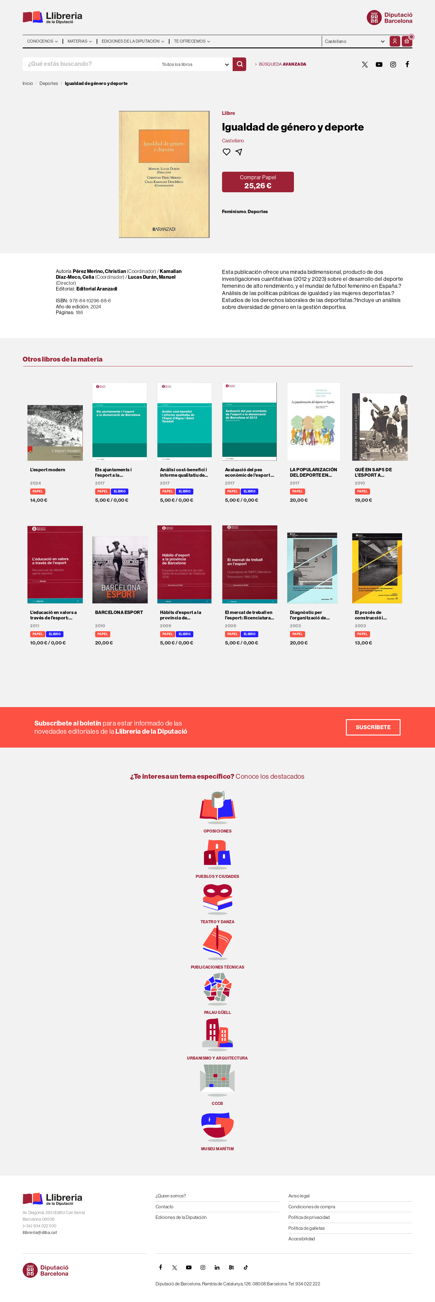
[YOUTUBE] (379, 64)
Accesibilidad (301, 1239)
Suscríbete (373, 727)
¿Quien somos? (171, 1196)
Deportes (258, 211)
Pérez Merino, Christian (99, 271)
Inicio (28, 83)
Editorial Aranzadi (97, 289)
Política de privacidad (309, 1217)
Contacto (165, 1206)
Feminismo (234, 211)
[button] (407, 41)
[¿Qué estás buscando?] (90, 64)
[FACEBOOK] (407, 64)
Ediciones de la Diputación (181, 1217)
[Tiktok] (245, 1267)
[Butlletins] (231, 1267)
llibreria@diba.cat (40, 1232)
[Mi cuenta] (395, 41)
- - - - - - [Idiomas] (355, 41)
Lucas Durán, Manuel (152, 277)
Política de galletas (306, 1228)
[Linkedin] (217, 1267)
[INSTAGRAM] (393, 64)
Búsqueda (281, 64)
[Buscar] (239, 64)
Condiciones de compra (311, 1206)
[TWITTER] (365, 64)
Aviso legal (299, 1196)
